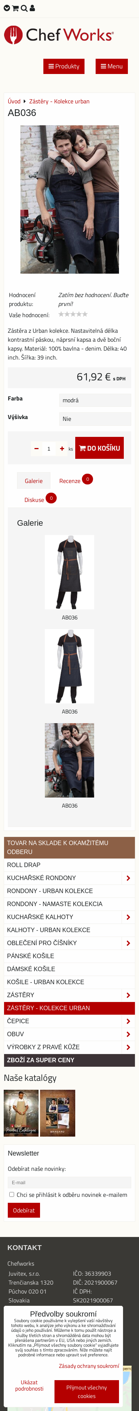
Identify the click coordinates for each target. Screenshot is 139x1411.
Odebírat (24, 1210)
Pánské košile (30, 956)
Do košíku (99, 447)
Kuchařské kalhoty (71, 917)
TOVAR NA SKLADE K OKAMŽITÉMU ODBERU (57, 847)
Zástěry (71, 995)
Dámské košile (31, 969)
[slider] (73, 314)
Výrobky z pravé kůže (71, 1047)
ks (59, 448)
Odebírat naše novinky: (37, 1168)
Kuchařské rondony (71, 878)
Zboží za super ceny (41, 1060)
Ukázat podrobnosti (29, 1385)
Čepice (71, 1021)
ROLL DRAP (23, 865)
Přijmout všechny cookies (86, 1391)
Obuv (71, 1034)
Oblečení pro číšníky (71, 943)
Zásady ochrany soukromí (89, 1366)
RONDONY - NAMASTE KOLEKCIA (55, 904)
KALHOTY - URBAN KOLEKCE (48, 930)
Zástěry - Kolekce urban (48, 1008)
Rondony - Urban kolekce (50, 891)
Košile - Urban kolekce (45, 982)
